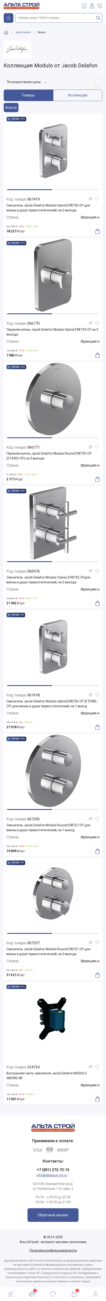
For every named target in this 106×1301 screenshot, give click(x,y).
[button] (29, 189)
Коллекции (77, 95)
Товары (28, 95)
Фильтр (11, 107)
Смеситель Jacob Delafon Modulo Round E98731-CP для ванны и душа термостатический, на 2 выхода (48, 951)
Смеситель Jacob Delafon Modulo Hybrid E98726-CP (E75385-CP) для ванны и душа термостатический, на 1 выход (52, 703)
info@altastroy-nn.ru (52, 1175)
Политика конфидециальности (53, 1250)
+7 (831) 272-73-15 (53, 1170)
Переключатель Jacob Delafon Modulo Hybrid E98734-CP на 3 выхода (52, 332)
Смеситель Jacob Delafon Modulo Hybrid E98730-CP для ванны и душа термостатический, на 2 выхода (48, 208)
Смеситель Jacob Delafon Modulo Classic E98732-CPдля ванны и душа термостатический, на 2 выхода (48, 580)
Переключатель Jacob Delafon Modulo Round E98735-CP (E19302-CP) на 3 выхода (48, 456)
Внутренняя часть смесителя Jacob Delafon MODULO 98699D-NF (46, 1075)
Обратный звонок (53, 1215)
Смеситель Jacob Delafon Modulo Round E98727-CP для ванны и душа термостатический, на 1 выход (48, 827)
